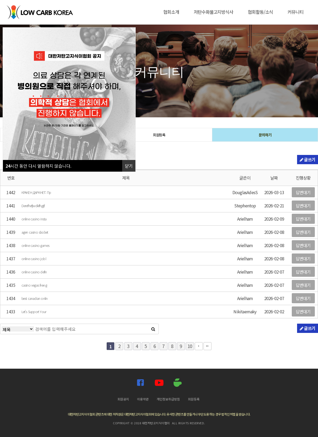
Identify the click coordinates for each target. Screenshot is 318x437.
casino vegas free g (34, 285)
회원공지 (123, 399)
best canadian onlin (34, 298)
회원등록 (159, 134)
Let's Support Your (33, 311)
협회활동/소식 (260, 11)
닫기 (129, 166)
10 (189, 346)
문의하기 (265, 134)
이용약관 (143, 399)
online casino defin (34, 271)
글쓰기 (307, 159)
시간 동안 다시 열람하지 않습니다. (38, 166)
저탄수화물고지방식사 (213, 11)
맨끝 (207, 346)
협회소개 (171, 11)
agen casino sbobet (34, 232)
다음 (199, 346)
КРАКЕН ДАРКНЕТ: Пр (36, 192)
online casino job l (33, 258)
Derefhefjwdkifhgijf (33, 205)
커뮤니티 (295, 11)
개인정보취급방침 (168, 399)
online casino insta (34, 218)
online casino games (35, 245)
